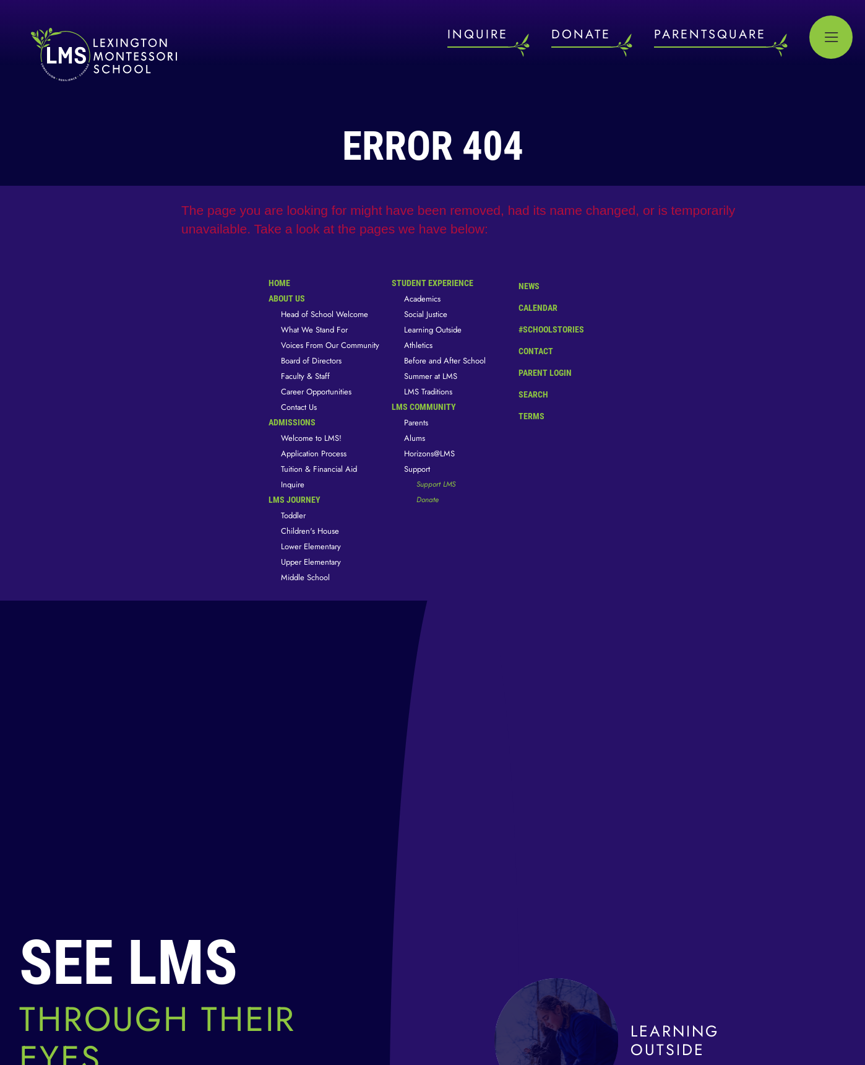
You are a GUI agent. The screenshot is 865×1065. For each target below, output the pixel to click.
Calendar (528, 306)
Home (279, 283)
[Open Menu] (831, 37)
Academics (422, 299)
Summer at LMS (430, 376)
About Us (287, 298)
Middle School (305, 577)
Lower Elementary (311, 546)
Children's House (310, 531)
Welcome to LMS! (311, 438)
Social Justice (425, 314)
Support (417, 469)
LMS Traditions (428, 392)
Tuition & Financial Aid (319, 469)
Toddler (293, 515)
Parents (416, 422)
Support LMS (435, 484)
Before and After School (445, 361)
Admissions (292, 422)
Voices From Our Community (330, 345)
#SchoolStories (542, 329)
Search (524, 392)
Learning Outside (433, 330)
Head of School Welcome (324, 314)
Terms (523, 414)
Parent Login (536, 370)
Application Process (313, 453)
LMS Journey (295, 500)
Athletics (418, 345)
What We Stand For (314, 330)
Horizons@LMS (429, 453)
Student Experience (432, 283)
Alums (414, 438)
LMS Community (424, 407)
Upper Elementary (311, 562)
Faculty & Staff (305, 376)
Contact (526, 351)
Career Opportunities (316, 392)
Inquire (292, 484)
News (520, 284)
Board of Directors (311, 361)
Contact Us (299, 407)
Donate (427, 499)
